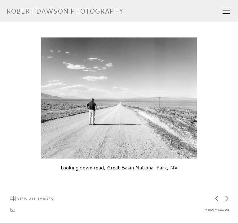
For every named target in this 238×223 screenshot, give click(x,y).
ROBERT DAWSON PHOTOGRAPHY (64, 11)
